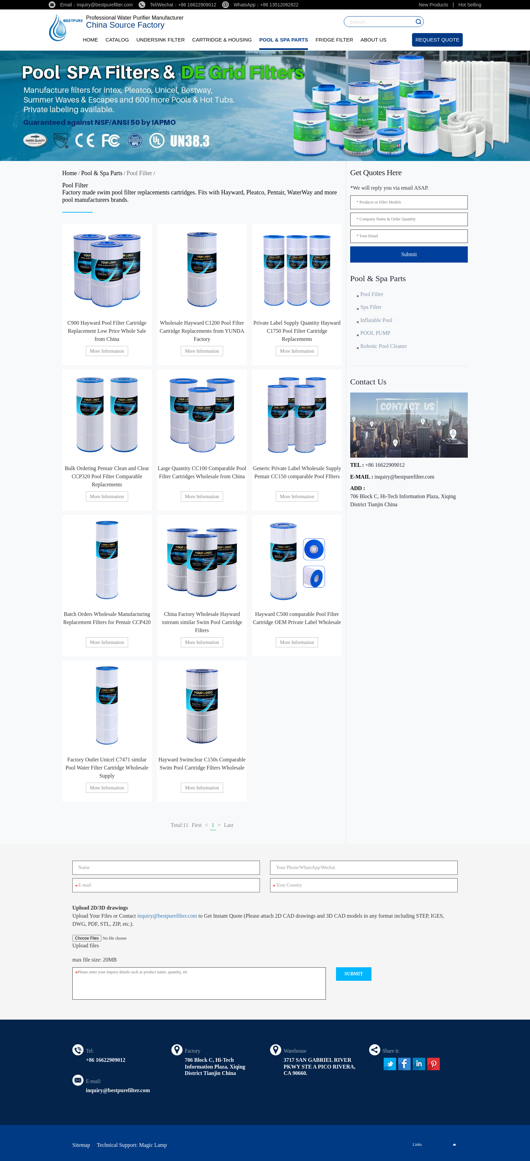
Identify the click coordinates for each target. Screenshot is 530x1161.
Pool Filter (140, 173)
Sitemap (81, 1145)
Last (229, 825)
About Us (373, 40)
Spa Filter (371, 307)
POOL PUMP (375, 333)
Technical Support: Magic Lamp (132, 1145)
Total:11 (180, 825)
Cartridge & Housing (222, 40)
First (196, 825)
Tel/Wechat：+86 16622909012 (177, 4)
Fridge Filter (334, 40)
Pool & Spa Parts (283, 40)
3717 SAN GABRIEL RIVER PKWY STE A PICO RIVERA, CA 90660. (319, 1066)
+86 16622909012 (385, 465)
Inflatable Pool (376, 320)
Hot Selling (469, 4)
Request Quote (437, 40)
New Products (433, 4)
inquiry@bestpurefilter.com (404, 477)
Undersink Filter (160, 40)
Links (417, 1144)
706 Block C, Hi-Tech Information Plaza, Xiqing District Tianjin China (403, 501)
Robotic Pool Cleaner (383, 347)
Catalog (117, 40)
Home (90, 40)
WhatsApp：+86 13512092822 (260, 4)
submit (353, 973)
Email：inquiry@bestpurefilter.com (91, 4)
